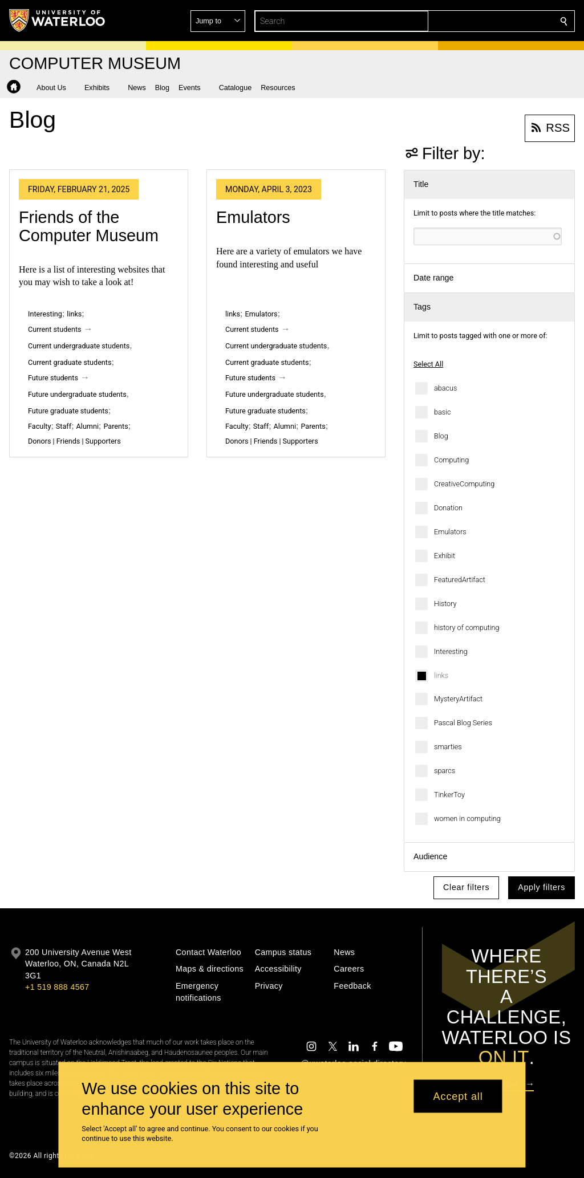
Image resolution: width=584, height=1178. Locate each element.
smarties (448, 746)
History (445, 603)
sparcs (444, 770)
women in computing (467, 818)
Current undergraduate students (78, 346)
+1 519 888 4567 (57, 987)
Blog (441, 436)
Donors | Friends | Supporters (74, 441)
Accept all (458, 1096)
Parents (115, 426)
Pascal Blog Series (463, 722)
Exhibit (444, 555)
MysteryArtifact (458, 698)
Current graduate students (69, 362)
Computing (451, 460)
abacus (445, 388)
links (441, 675)
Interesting (451, 651)
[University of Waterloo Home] (57, 20)
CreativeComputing (464, 484)
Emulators (450, 531)
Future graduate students (68, 411)
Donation (448, 507)
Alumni (87, 426)
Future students (53, 377)
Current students (55, 329)
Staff (63, 426)
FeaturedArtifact (459, 579)
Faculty (39, 426)
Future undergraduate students (77, 394)
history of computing (466, 627)
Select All (428, 364)
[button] (481, 21)
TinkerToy (449, 794)
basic (442, 412)
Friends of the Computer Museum (89, 226)
